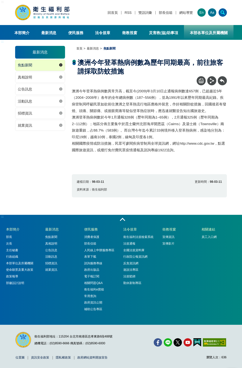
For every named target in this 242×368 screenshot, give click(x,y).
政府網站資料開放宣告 (92, 357)
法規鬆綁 (129, 276)
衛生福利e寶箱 (94, 289)
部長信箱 (165, 13)
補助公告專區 (93, 309)
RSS (128, 13)
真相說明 (25, 77)
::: (2, 1)
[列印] (201, 80)
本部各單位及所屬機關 (209, 33)
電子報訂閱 (91, 276)
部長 (9, 237)
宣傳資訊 (168, 237)
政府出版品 (91, 269)
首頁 (79, 48)
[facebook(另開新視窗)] (158, 342)
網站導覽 (186, 13)
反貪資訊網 (130, 263)
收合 (122, 220)
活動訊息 (25, 101)
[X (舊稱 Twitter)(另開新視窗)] (178, 342)
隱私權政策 (63, 357)
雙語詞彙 (145, 13)
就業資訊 (25, 125)
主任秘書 (12, 250)
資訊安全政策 (40, 357)
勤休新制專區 (132, 283)
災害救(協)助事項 (163, 33)
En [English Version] (201, 12)
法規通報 (129, 243)
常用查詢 (90, 296)
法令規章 (102, 33)
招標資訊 (25, 113)
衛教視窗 (129, 33)
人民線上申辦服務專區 (99, 250)
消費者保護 (91, 237)
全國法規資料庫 (133, 250)
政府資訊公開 (93, 302)
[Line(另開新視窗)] (168, 342)
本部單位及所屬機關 (19, 263)
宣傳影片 (168, 243)
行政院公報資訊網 (135, 256)
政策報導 (12, 276)
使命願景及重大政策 (19, 269)
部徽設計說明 (15, 283)
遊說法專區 (130, 269)
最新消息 (48, 33)
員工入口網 (209, 237)
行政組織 (12, 256)
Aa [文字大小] (212, 12)
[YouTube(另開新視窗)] (188, 342)
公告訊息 (25, 89)
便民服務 (75, 33)
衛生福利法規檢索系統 (138, 237)
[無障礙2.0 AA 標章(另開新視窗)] (214, 342)
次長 (9, 243)
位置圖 (20, 357)
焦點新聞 (25, 65)
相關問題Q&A (93, 283)
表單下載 (90, 256)
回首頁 (113, 13)
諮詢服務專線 (93, 263)
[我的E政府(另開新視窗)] (197, 342)
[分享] (211, 80)
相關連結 (208, 229)
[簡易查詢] (223, 12)
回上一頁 (222, 78)
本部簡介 (21, 33)
